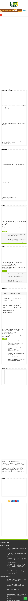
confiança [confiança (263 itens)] (17, 461)
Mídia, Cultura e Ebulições (9, 303)
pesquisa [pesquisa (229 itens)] (9, 468)
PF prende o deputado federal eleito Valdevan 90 (17, 554)
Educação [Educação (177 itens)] (21, 463)
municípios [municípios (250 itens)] (10, 467)
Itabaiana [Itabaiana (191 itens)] (24, 465)
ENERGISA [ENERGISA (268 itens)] (17, 464)
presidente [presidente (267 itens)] (8, 469)
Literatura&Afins (6, 298)
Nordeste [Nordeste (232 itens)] (18, 467)
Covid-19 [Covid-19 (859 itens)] (12, 463)
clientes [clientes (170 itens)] (13, 461)
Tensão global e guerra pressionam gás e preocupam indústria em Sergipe (16, 596)
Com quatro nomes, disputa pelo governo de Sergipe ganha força (12, 263)
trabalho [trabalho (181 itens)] (3, 472)
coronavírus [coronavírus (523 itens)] (5, 463)
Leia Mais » (4, 231)
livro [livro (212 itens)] (3, 467)
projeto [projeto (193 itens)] (21, 469)
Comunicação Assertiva (8, 310)
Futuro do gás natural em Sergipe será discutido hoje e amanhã (16, 571)
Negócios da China (18, 307)
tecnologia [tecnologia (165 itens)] (22, 471)
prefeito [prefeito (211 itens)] (21, 468)
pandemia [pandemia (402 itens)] (4, 468)
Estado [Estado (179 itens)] (21, 464)
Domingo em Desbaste (15, 293)
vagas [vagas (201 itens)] (12, 472)
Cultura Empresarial (7, 307)
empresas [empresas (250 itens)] (7, 464)
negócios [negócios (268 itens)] (14, 467)
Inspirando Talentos (7, 305)
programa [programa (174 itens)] (12, 469)
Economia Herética (7, 296)
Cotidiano (5, 293)
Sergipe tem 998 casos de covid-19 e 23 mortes (17, 549)
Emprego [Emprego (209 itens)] (3, 464)
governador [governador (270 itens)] (4, 465)
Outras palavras (20, 303)
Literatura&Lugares (17, 298)
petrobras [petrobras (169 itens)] (13, 468)
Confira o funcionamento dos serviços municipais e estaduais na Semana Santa (14, 222)
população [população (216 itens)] (17, 468)
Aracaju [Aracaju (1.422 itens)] (5, 461)
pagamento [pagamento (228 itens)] (23, 467)
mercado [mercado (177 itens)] (5, 467)
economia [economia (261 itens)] (18, 463)
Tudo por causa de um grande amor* (9, 197)
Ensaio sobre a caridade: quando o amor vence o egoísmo (13, 164)
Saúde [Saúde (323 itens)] (8, 471)
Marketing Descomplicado (9, 300)
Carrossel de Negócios (6, 90)
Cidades (3, 205)
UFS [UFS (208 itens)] (9, 472)
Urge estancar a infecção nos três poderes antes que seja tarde (12, 330)
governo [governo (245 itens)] (8, 465)
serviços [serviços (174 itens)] (18, 471)
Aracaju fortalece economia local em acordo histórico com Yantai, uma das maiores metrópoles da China (16, 566)
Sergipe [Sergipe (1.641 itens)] (14, 471)
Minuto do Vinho (17, 305)
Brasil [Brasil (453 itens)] (10, 461)
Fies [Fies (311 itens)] (23, 464)
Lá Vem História (17, 296)
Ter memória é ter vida (6, 180)
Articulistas (4, 149)
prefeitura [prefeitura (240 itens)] (4, 469)
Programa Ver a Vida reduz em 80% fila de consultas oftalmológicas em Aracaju (16, 560)
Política (3, 247)
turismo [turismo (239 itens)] (7, 472)
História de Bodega (7, 312)
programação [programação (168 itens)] (17, 469)
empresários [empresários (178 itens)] (12, 464)
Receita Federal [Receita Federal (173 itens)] (4, 471)
